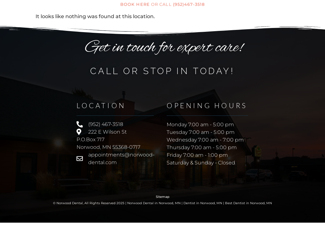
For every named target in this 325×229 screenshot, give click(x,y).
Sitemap (162, 197)
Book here (135, 3)
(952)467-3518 (189, 3)
